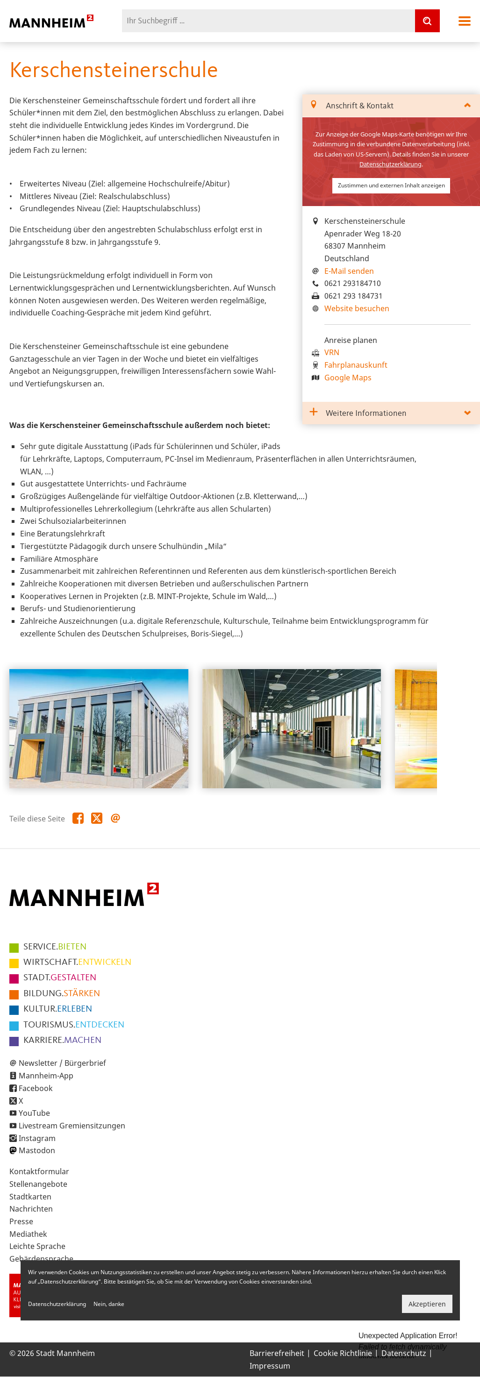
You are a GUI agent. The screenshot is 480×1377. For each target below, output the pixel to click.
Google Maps (348, 377)
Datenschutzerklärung (390, 164)
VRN (331, 352)
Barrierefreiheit (277, 1353)
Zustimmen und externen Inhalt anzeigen (391, 185)
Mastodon (37, 1150)
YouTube (34, 1113)
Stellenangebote (38, 1184)
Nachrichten (31, 1209)
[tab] (391, 105)
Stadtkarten (30, 1196)
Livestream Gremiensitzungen (72, 1125)
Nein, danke (108, 1304)
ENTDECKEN (73, 1025)
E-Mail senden (349, 271)
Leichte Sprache (37, 1246)
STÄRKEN (61, 994)
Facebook (36, 1088)
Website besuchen (356, 308)
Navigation (465, 21)
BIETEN (54, 947)
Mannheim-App (46, 1075)
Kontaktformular (39, 1171)
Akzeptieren (427, 1303)
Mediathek (28, 1234)
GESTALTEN (59, 978)
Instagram (37, 1138)
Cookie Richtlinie (343, 1353)
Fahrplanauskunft (355, 365)
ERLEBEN (57, 1009)
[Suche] (427, 20)
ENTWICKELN (77, 962)
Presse (21, 1221)
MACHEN (62, 1040)
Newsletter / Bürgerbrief (62, 1063)
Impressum (270, 1366)
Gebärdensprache (41, 1259)
